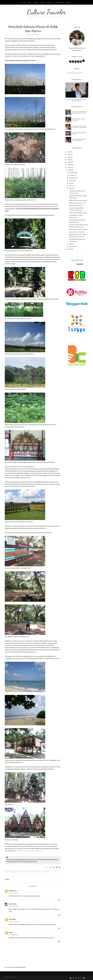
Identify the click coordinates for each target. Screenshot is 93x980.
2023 (69, 152)
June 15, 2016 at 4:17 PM (14, 893)
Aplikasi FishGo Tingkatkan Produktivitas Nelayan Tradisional (77, 100)
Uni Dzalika (12, 919)
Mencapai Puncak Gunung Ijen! (78, 229)
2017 (69, 167)
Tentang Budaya (13, 872)
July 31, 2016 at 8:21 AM (13, 934)
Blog (17, 870)
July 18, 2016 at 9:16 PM (13, 906)
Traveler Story (37, 872)
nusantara (39, 870)
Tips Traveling (23, 872)
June (70, 186)
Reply (59, 899)
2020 (69, 159)
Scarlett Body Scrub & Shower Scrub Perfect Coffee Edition (79, 126)
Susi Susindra (13, 904)
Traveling (46, 872)
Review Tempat (47, 870)
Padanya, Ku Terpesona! (76, 205)
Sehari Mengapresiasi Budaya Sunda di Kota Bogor (79, 139)
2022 (69, 154)
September (72, 178)
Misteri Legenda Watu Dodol (77, 213)
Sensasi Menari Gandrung (76, 232)
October (71, 175)
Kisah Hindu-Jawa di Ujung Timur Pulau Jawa (28, 851)
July (70, 183)
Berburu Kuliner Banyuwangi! (78, 200)
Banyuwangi (11, 870)
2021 (69, 157)
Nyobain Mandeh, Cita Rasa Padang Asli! (78, 119)
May (70, 188)
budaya (21, 870)
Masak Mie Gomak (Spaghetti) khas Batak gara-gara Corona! (79, 112)
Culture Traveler (46, 12)
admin (10, 932)
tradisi (30, 872)
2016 (69, 170)
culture (26, 870)
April (70, 244)
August (71, 180)
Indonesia (33, 870)
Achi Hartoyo (13, 891)
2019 (69, 162)
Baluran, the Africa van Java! (77, 203)
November (72, 172)
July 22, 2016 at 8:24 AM (13, 921)
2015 (69, 249)
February (72, 246)
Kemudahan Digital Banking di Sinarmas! (79, 133)
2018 (69, 165)
